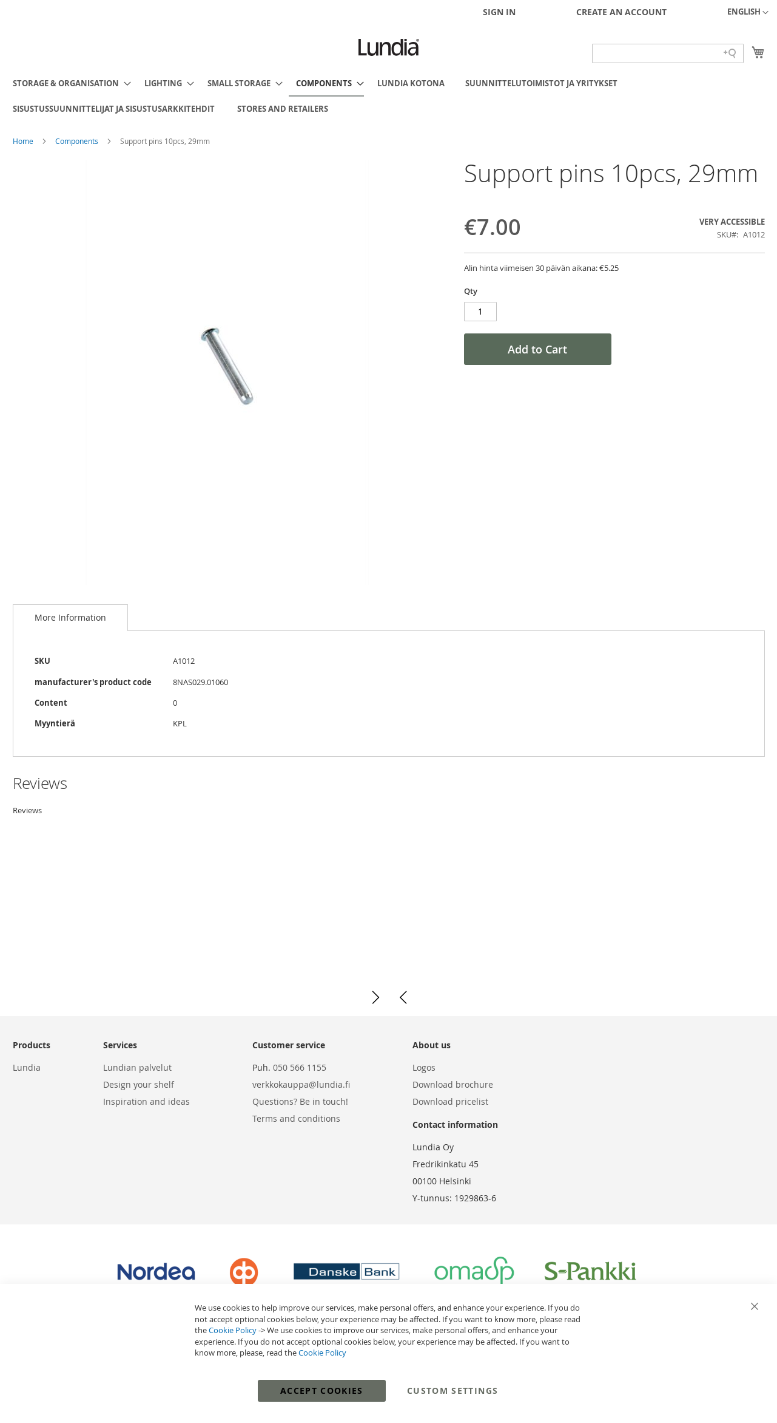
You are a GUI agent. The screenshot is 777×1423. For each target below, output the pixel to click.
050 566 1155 (299, 1067)
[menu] (389, 96)
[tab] (70, 617)
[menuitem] (68, 83)
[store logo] (388, 47)
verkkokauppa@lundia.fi (301, 1084)
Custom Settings (452, 1390)
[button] (748, 12)
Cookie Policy (233, 1330)
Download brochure (452, 1084)
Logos (424, 1067)
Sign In (499, 12)
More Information (70, 617)
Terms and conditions (296, 1118)
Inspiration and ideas (146, 1101)
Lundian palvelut (137, 1067)
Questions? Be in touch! (300, 1101)
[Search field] (668, 53)
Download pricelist (450, 1101)
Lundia (27, 1067)
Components (77, 141)
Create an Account (621, 12)
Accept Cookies (321, 1390)
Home (24, 141)
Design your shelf (138, 1084)
